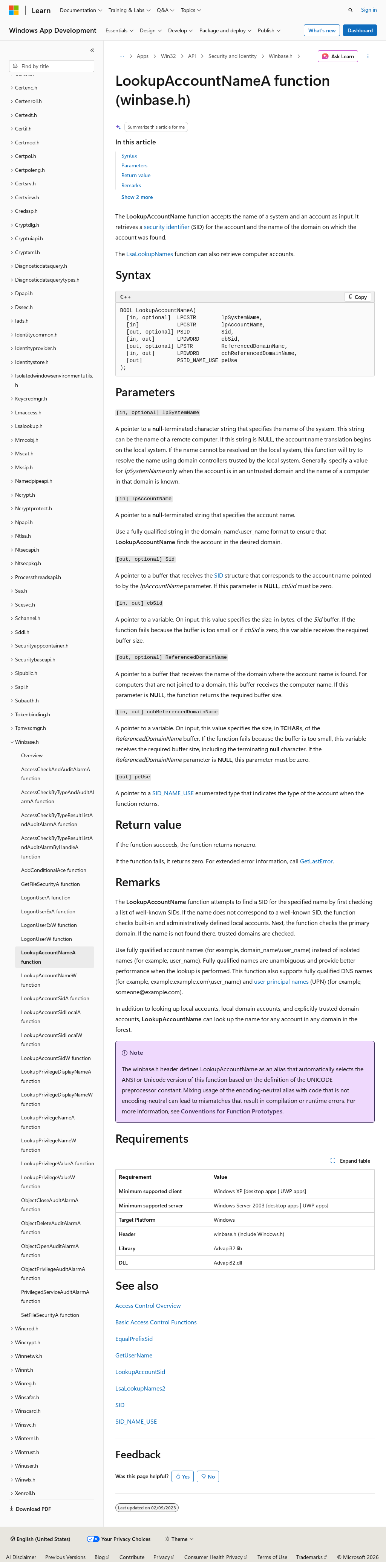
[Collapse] (92, 50)
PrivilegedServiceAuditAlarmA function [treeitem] (55, 1296)
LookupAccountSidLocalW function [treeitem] (51, 1039)
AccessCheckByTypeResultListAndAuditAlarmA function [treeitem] (57, 819)
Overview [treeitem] (32, 755)
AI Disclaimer (21, 1556)
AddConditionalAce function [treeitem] (53, 870)
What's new (322, 30)
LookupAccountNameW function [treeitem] (49, 980)
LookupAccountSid (140, 1371)
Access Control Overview (148, 1305)
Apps (143, 55)
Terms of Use (272, 1556)
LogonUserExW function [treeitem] (49, 924)
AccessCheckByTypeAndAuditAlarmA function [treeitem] (57, 797)
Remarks (131, 185)
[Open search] (350, 10)
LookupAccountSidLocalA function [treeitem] (51, 1016)
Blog (100, 1556)
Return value (135, 175)
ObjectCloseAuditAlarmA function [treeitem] (49, 1205)
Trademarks (309, 1556)
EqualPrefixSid (134, 1338)
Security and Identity (232, 55)
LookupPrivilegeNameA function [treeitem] (48, 1122)
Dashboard (360, 30)
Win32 (168, 55)
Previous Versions (65, 1556)
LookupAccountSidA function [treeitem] (55, 998)
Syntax (129, 155)
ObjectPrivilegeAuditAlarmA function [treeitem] (53, 1273)
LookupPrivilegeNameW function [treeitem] (48, 1145)
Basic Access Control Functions (156, 1322)
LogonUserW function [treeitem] (46, 938)
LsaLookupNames (149, 254)
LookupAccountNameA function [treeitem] (48, 957)
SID (218, 575)
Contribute (131, 1556)
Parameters (134, 165)
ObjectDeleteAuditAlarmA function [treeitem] (51, 1227)
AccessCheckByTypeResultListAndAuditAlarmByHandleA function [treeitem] (57, 847)
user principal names (281, 981)
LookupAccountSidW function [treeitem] (56, 1058)
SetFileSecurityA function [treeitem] (50, 1314)
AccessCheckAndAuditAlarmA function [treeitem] (55, 774)
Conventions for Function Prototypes (231, 1111)
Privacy (161, 1556)
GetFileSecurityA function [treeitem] (50, 883)
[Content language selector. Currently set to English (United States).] (40, 1539)
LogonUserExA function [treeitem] (48, 911)
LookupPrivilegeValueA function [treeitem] (57, 1163)
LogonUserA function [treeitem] (45, 897)
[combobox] (51, 66)
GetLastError (316, 861)
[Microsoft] (14, 10)
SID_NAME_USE (173, 793)
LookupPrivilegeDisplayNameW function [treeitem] (57, 1099)
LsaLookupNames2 (140, 1388)
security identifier (167, 227)
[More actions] (367, 56)
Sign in (369, 9)
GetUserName (133, 1355)
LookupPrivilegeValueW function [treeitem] (48, 1182)
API (192, 55)
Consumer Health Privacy (213, 1556)
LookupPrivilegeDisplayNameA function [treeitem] (56, 1076)
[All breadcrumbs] (122, 56)
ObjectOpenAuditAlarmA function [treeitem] (50, 1250)
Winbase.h (281, 55)
